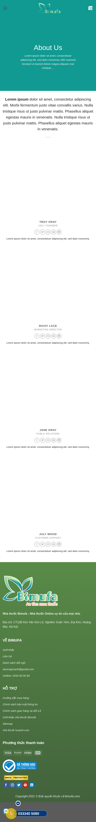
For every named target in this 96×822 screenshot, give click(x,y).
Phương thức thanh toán (23, 743)
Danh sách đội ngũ (14, 662)
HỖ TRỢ (10, 688)
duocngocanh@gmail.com (18, 669)
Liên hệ (7, 656)
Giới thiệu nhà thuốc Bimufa (19, 717)
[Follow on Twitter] (42, 232)
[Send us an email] (47, 232)
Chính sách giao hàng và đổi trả (22, 710)
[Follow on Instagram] (12, 785)
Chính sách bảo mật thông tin (20, 704)
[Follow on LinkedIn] (59, 232)
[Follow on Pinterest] (53, 232)
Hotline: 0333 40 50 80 (16, 675)
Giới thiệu (8, 649)
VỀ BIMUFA (12, 640)
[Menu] (5, 8)
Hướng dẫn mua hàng (16, 697)
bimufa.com (72, 796)
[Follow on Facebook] (36, 232)
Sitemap (8, 723)
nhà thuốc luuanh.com (16, 730)
